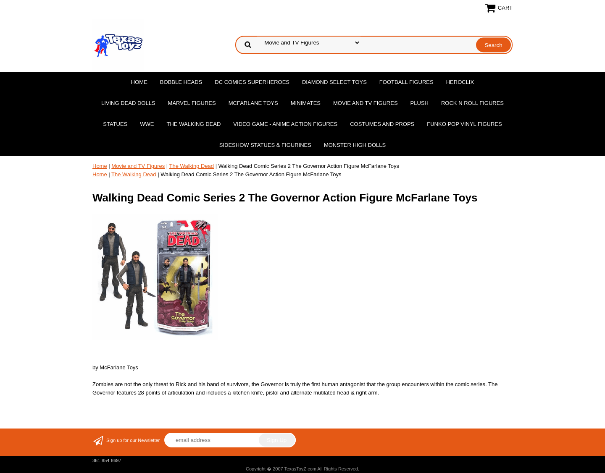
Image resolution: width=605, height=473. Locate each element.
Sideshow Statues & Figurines (265, 145)
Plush (419, 103)
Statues (115, 124)
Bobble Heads (181, 82)
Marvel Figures (192, 103)
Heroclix (460, 82)
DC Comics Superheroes (252, 82)
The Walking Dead (194, 124)
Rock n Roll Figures (472, 103)
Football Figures (406, 82)
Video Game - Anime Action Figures (285, 124)
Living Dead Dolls (128, 103)
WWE (147, 124)
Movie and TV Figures (365, 103)
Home (139, 82)
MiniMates (306, 103)
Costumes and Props (382, 124)
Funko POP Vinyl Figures (464, 124)
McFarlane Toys (253, 103)
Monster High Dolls (355, 145)
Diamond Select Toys (334, 82)
